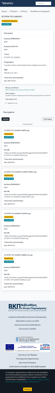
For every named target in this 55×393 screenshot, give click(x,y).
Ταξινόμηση (47, 119)
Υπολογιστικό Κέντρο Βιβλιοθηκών (27, 325)
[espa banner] (27, 347)
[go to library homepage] (27, 307)
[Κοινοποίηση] (52, 23)
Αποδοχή (27, 389)
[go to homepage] (7, 3)
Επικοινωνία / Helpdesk (27, 329)
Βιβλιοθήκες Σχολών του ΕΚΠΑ (27, 321)
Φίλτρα (6, 119)
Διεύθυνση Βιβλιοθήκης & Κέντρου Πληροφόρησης (28, 317)
